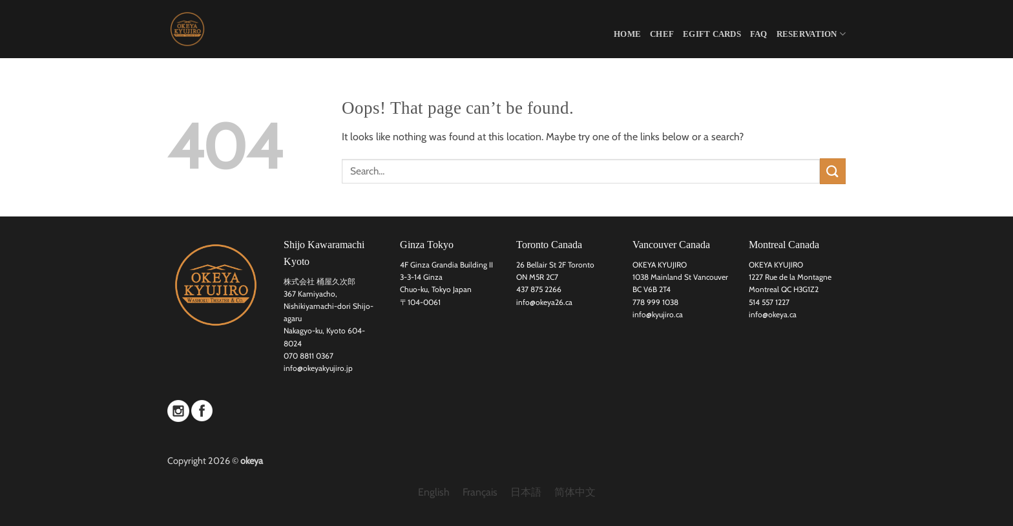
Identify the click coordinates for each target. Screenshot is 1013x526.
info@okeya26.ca (544, 302)
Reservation (811, 34)
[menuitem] (434, 492)
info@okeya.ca (773, 314)
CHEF (662, 34)
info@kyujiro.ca (657, 314)
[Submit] (833, 171)
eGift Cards (712, 34)
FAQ (759, 34)
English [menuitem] (434, 492)
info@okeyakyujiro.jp (318, 368)
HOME (627, 34)
